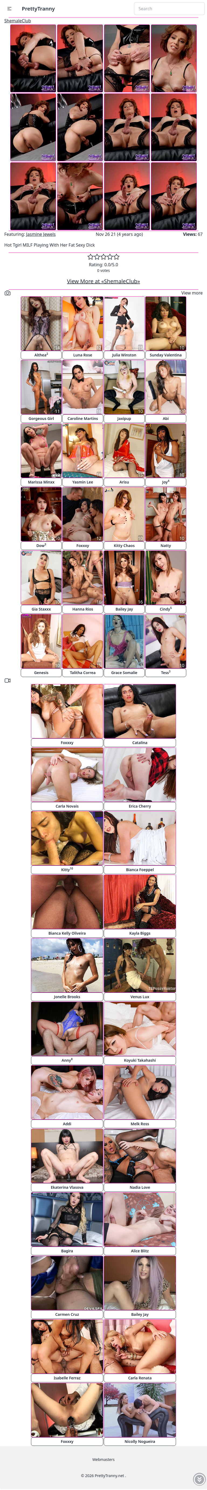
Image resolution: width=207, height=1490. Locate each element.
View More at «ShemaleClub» (103, 281)
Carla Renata (139, 1377)
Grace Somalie (124, 672)
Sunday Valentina (166, 354)
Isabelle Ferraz (67, 1377)
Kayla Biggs (139, 933)
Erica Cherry (140, 806)
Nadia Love (140, 1187)
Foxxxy (82, 545)
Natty (166, 545)
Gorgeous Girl (41, 418)
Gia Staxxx (41, 609)
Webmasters (103, 1459)
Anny (67, 1060)
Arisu (124, 482)
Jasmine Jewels (41, 234)
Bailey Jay (124, 609)
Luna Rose (82, 354)
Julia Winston (124, 354)
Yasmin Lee (83, 482)
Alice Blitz (140, 1250)
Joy (165, 482)
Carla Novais (67, 806)
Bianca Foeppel (140, 869)
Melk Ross (140, 1123)
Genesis (41, 672)
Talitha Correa (82, 672)
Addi (67, 1123)
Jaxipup (124, 418)
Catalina (139, 742)
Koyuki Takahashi (140, 1060)
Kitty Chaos (124, 545)
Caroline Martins (83, 418)
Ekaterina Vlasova (67, 1187)
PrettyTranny (38, 8)
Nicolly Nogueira (140, 1441)
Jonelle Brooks (67, 996)
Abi (166, 418)
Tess (166, 672)
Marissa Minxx (41, 482)
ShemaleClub (17, 21)
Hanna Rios (83, 609)
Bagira (67, 1250)
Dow (41, 545)
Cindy (166, 609)
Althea (41, 354)
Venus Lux (139, 996)
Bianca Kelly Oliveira (67, 933)
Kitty (67, 869)
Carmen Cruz (67, 1314)
